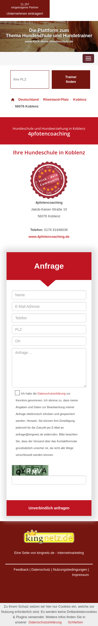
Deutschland (24, 99)
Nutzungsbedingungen (70, 569)
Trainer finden (71, 79)
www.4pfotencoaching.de (48, 237)
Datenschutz (40, 569)
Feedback (21, 569)
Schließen (75, 622)
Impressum (80, 575)
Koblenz (80, 99)
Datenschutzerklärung (52, 393)
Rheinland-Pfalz (56, 99)
